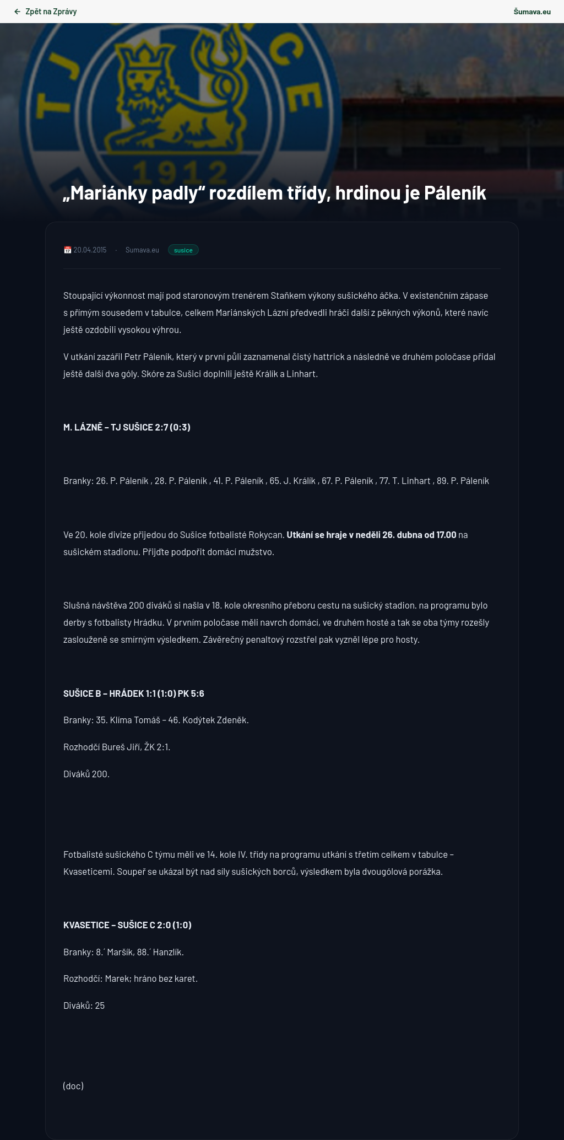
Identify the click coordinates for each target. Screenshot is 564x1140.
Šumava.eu (532, 11)
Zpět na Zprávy (45, 11)
